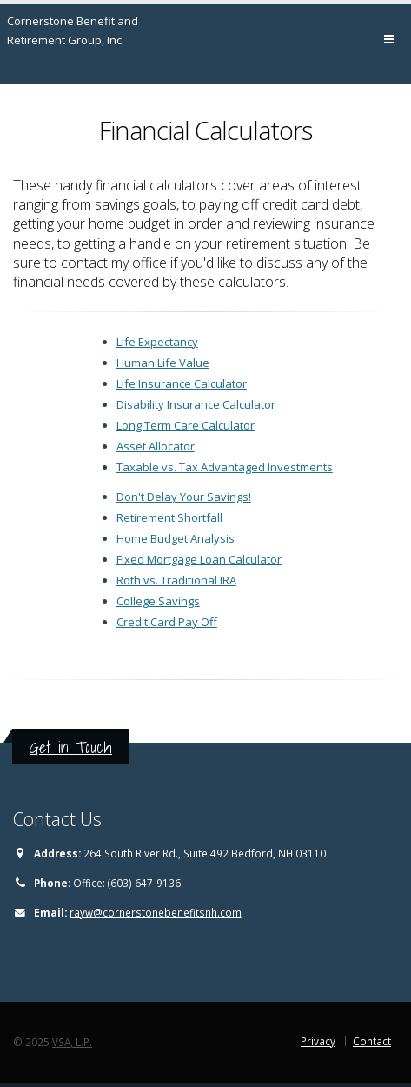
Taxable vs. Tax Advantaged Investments (224, 467)
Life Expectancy (157, 342)
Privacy (318, 1041)
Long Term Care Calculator (185, 425)
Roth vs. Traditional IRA (176, 580)
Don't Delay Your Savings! (183, 496)
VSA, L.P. (72, 1042)
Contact (372, 1041)
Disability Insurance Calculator (195, 404)
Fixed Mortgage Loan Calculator (199, 559)
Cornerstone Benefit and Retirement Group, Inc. (72, 30)
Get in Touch (71, 747)
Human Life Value (162, 362)
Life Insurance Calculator (181, 383)
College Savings (158, 601)
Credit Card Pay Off (166, 622)
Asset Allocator (155, 446)
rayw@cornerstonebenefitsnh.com (156, 912)
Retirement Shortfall (169, 517)
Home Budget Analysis (175, 538)
